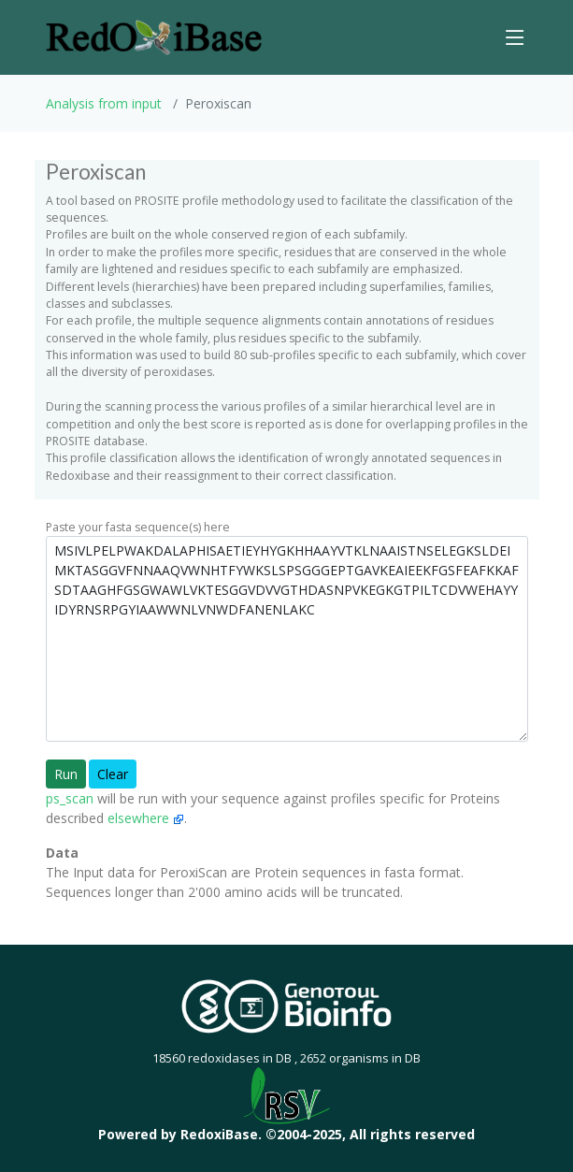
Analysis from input (104, 103)
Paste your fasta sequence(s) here (138, 527)
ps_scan (69, 798)
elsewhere (145, 818)
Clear (112, 774)
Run (66, 774)
